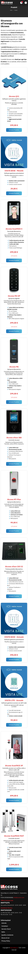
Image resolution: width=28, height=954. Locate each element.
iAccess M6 (14, 367)
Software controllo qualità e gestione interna (14, 99)
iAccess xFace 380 (14, 438)
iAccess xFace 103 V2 (14, 566)
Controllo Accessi (14, 440)
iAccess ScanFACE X (14, 229)
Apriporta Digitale (14, 298)
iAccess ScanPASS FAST (14, 836)
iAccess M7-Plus (14, 499)
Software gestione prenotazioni (14, 173)
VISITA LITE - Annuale (14, 700)
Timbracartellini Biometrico (14, 569)
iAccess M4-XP (14, 296)
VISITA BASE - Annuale (14, 637)
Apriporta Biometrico (14, 369)
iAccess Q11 (14, 96)
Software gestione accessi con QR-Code (14, 703)
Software (23, 54)
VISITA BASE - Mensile (14, 171)
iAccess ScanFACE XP (14, 766)
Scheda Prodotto (14, 130)
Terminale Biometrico (14, 231)
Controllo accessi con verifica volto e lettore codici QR (14, 769)
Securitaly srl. (14, 948)
